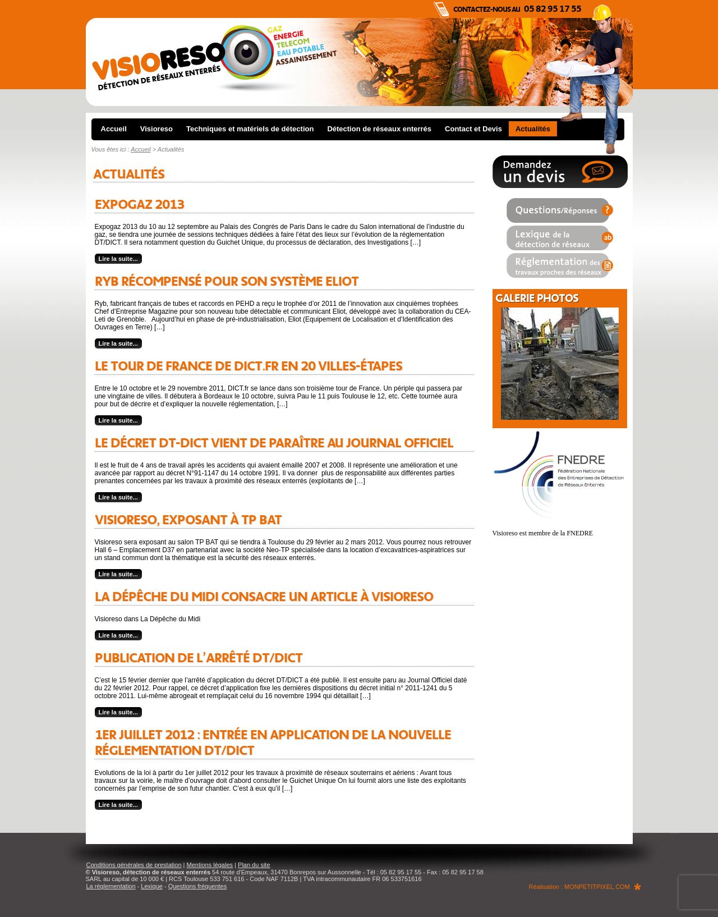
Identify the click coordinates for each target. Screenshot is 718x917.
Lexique (152, 886)
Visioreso (156, 129)
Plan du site (254, 864)
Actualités (533, 129)
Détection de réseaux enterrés (379, 129)
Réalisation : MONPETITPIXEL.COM (579, 886)
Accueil (114, 129)
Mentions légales (210, 864)
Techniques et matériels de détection (250, 129)
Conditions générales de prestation (134, 864)
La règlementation (111, 886)
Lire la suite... (118, 258)
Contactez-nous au (517, 9)
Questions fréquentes (197, 886)
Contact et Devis (473, 129)
